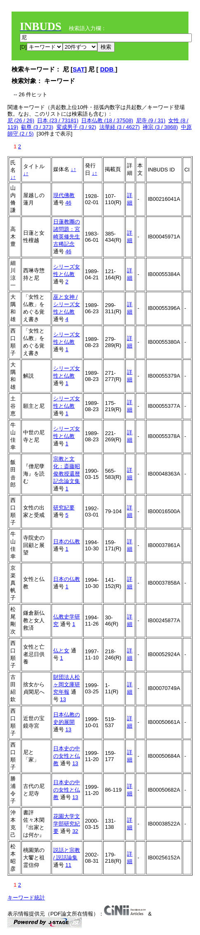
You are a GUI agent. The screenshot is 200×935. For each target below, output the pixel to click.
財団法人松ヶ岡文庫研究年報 (66, 684)
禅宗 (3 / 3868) (160, 127)
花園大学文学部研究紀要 (66, 823)
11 (68, 865)
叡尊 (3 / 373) (37, 127)
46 (68, 203)
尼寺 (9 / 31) (150, 120)
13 (63, 699)
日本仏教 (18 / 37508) (107, 120)
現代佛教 (64, 195)
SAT (79, 69)
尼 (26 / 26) (20, 120)
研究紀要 (64, 507)
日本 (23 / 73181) (57, 120)
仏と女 (61, 650)
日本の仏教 (66, 541)
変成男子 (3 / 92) (76, 127)
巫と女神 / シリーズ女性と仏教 (66, 304)
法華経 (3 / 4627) (119, 127)
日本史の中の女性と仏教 (66, 755)
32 (75, 831)
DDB (107, 69)
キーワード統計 (26, 898)
